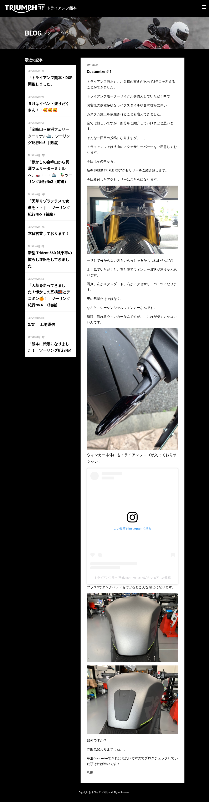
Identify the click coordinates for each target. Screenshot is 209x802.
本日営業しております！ (48, 230)
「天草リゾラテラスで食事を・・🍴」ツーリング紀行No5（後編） (49, 205)
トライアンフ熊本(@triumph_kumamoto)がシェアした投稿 (132, 577)
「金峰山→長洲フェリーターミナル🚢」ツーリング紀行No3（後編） (49, 135)
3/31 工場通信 (41, 319)
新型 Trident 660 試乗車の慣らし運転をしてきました (49, 256)
